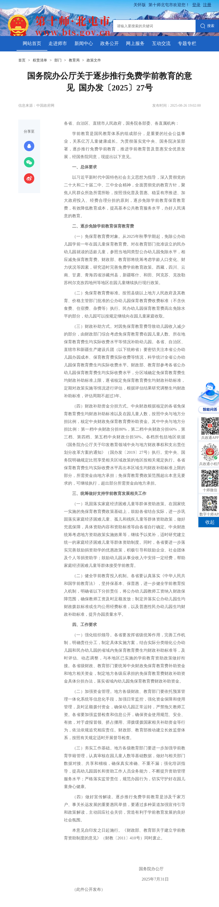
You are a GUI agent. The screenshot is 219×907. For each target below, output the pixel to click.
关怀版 (139, 5)
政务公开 (109, 43)
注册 (207, 5)
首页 (22, 60)
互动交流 (161, 43)
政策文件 (94, 60)
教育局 (74, 60)
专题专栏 (187, 43)
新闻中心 (83, 43)
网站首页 (32, 43)
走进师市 (57, 43)
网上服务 (135, 43)
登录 (196, 5)
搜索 (207, 26)
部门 (58, 60)
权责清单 (40, 60)
